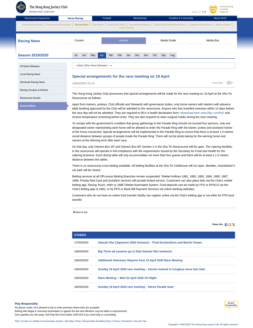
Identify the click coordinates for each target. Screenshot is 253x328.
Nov (146, 55)
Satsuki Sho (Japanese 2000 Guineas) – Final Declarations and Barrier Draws (150, 242)
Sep (163, 55)
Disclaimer (127, 321)
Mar (111, 55)
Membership (139, 18)
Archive (123, 40)
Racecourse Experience (37, 18)
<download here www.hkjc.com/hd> (201, 112)
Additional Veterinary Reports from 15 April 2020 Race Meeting (140, 260)
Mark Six (224, 12)
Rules (79, 321)
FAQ (17, 321)
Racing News (82, 24)
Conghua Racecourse (200, 24)
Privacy (116, 321)
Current (79, 40)
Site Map (69, 321)
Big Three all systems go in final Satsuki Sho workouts (135, 251)
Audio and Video (116, 24)
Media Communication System (48, 321)
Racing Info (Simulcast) (58, 24)
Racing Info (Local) (32, 24)
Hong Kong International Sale (169, 24)
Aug (172, 55)
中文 (204, 12)
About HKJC (220, 18)
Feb (120, 55)
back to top (81, 212)
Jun (84, 55)
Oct (155, 55)
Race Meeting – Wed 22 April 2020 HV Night (127, 278)
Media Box (212, 40)
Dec (137, 55)
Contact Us (26, 321)
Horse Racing (226, 6)
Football (224, 9)
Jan (128, 55)
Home (195, 12)
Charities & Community (181, 18)
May (93, 55)
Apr (102, 55)
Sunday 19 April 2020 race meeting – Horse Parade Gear (136, 286)
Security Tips (140, 321)
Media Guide (168, 40)
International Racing (139, 24)
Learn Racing (127, 28)
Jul (75, 55)
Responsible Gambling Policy (97, 321)
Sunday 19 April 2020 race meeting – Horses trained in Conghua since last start (151, 269)
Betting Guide (223, 24)
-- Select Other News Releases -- (93, 65)
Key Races (98, 24)
